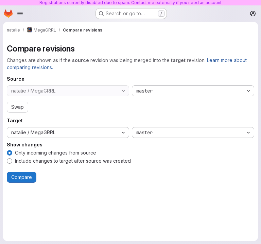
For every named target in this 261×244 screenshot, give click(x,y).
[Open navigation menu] (20, 13)
